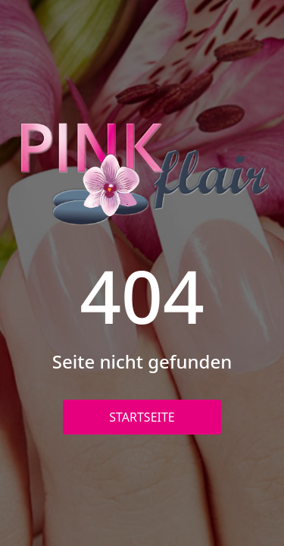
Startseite (142, 417)
